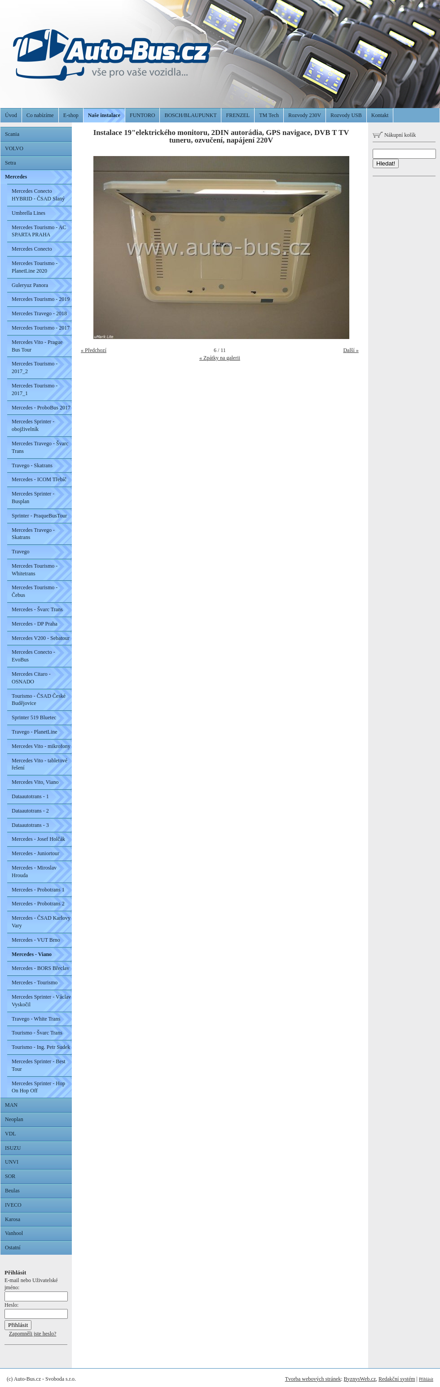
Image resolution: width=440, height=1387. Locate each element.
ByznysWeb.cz (360, 1379)
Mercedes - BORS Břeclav (40, 968)
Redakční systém (396, 1379)
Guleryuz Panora (30, 285)
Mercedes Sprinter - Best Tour (39, 1065)
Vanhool (14, 1233)
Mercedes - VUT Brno (36, 940)
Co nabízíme (40, 115)
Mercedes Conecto (32, 249)
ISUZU (13, 1148)
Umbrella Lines (28, 213)
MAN (11, 1105)
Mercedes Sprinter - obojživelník (33, 425)
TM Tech (269, 115)
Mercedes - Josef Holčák (38, 839)
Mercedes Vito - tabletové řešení (39, 764)
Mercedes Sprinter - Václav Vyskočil (41, 1001)
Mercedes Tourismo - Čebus (34, 591)
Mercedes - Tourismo (34, 982)
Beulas (12, 1190)
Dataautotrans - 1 (30, 796)
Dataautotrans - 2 (30, 811)
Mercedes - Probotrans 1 (38, 890)
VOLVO (14, 148)
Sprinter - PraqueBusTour (39, 516)
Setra (10, 163)
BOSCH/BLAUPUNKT (190, 115)
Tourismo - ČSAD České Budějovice (39, 700)
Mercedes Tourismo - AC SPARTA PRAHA (39, 231)
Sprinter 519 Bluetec (34, 717)
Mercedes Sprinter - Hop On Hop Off (38, 1087)
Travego (21, 551)
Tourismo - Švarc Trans (37, 1033)
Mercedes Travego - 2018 (39, 313)
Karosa (12, 1219)
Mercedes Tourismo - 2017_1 (34, 389)
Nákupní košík (394, 135)
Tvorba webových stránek (313, 1379)
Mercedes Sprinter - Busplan (33, 497)
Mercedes (16, 177)
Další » (350, 350)
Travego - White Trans (36, 1019)
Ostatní (13, 1247)
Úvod (11, 115)
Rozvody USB (346, 115)
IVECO (13, 1205)
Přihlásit (426, 1379)
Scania (12, 134)
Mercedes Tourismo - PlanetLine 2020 (34, 267)
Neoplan (14, 1119)
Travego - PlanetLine (34, 732)
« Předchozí (93, 350)
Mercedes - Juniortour (35, 853)
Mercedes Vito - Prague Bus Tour (37, 346)
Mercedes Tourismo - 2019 (41, 299)
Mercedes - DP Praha (34, 624)
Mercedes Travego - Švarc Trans (40, 447)
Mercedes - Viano (32, 954)
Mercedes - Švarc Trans (37, 609)
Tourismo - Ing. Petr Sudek (41, 1047)
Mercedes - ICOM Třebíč (39, 479)
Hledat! (385, 163)
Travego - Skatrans (32, 465)
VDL (10, 1133)
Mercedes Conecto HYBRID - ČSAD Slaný (38, 195)
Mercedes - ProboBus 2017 (41, 407)
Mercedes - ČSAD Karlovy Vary (41, 922)
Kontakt (380, 115)
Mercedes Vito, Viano (35, 782)
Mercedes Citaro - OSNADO (31, 678)
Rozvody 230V (304, 115)
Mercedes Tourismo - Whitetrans (34, 570)
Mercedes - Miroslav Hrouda (34, 871)
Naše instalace (104, 115)
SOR (10, 1176)
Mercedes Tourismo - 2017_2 (34, 367)
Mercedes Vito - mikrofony (41, 746)
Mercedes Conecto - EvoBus (33, 656)
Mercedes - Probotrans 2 (38, 903)
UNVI (11, 1162)
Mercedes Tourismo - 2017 (41, 328)
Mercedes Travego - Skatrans (33, 534)
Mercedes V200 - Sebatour (41, 638)
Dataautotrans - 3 (30, 825)
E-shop (71, 115)
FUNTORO (142, 115)
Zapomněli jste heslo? (32, 1333)
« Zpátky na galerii (219, 358)
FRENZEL (238, 115)
